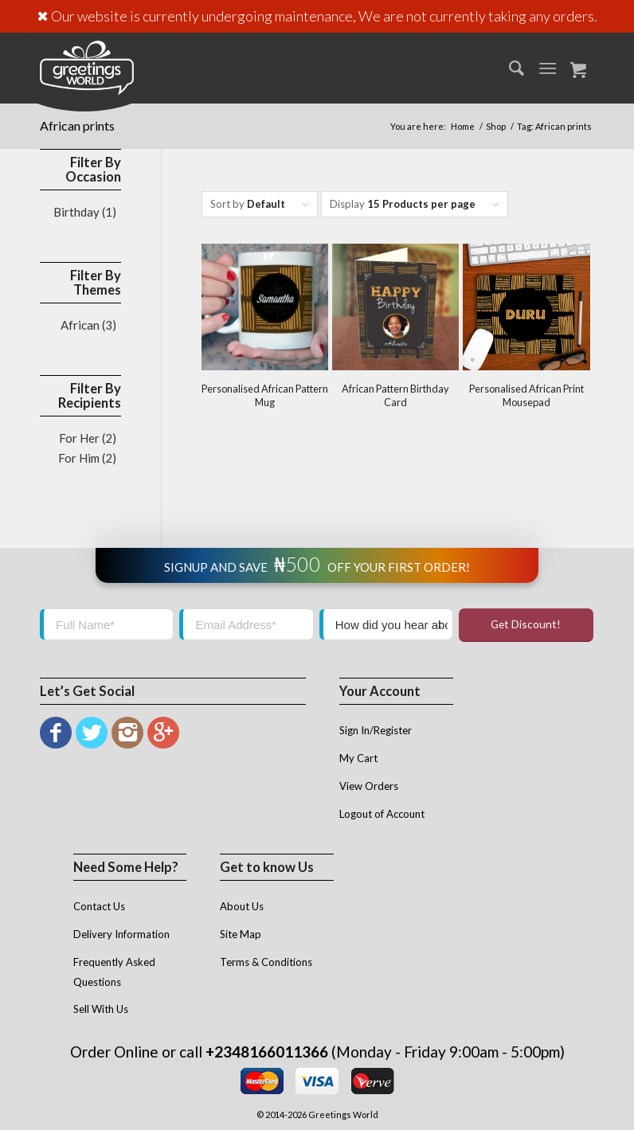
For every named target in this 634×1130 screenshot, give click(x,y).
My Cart (358, 758)
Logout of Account (382, 813)
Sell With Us (100, 1009)
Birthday (76, 212)
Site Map (240, 934)
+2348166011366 (266, 1051)
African (80, 325)
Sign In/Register (375, 730)
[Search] (508, 68)
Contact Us (99, 906)
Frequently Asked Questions (114, 972)
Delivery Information (121, 934)
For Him (79, 458)
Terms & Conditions (266, 962)
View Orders (368, 786)
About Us (242, 906)
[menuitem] (508, 68)
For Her (79, 438)
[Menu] (547, 67)
